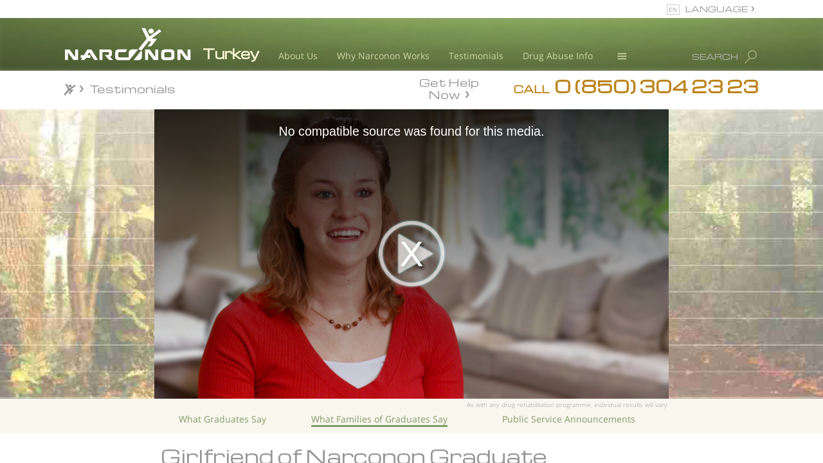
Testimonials (476, 56)
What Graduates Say (222, 419)
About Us (298, 56)
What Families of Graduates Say (379, 419)
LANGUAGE (716, 8)
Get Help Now (449, 87)
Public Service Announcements (568, 419)
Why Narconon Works (383, 56)
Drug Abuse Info (558, 56)
